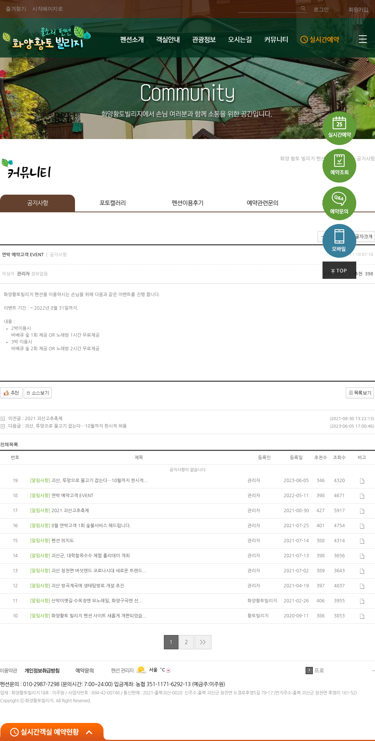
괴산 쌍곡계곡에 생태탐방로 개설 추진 (87, 586)
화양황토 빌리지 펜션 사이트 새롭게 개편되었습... (98, 616)
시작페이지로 (47, 9)
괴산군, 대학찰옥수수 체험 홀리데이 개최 (90, 555)
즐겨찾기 (16, 9)
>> (203, 642)
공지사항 (37, 203)
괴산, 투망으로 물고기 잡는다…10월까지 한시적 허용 (76, 426)
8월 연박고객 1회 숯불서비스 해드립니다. (91, 525)
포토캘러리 (112, 203)
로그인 (321, 9)
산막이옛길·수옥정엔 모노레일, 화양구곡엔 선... (96, 601)
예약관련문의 (262, 203)
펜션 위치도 (62, 540)
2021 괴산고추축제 (43, 418)
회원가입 (358, 9)
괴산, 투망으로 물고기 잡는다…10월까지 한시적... (99, 480)
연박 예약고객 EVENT (72, 495)
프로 (319, 670)
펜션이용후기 (187, 203)
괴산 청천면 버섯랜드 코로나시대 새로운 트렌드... (98, 571)
